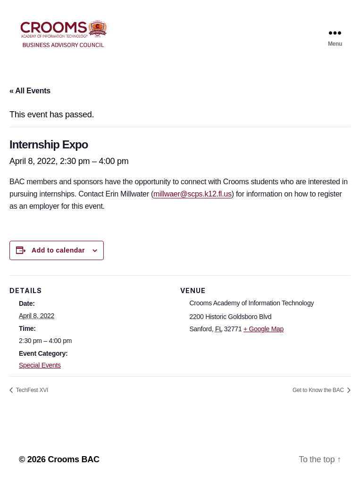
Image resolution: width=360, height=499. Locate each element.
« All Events (29, 103)
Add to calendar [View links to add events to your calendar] (58, 263)
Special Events (40, 378)
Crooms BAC (73, 472)
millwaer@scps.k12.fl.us (192, 207)
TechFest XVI (31, 403)
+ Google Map (263, 341)
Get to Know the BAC (319, 403)
